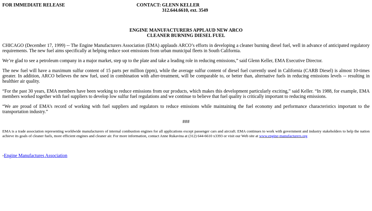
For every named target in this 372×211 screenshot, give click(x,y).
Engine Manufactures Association (35, 155)
